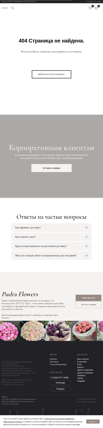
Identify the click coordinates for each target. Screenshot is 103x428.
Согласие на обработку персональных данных (19, 399)
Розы (79, 364)
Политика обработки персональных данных (18, 401)
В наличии (82, 362)
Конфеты (81, 375)
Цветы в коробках (85, 370)
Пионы (80, 378)
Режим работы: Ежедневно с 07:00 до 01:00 (18, 1)
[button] (51, 168)
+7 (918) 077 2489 (93, 1)
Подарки (81, 381)
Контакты (54, 361)
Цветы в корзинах (85, 373)
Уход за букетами (58, 364)
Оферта (5, 397)
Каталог (53, 359)
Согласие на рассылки (10, 404)
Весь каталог (83, 359)
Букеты (80, 367)
